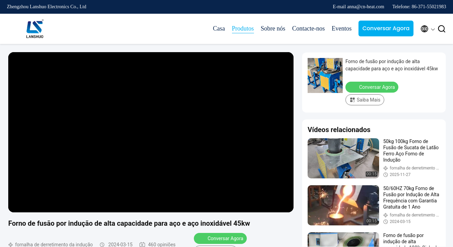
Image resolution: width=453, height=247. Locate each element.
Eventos (342, 28)
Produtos (243, 28)
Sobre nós (273, 28)
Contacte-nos (308, 28)
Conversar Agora (385, 28)
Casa (219, 28)
